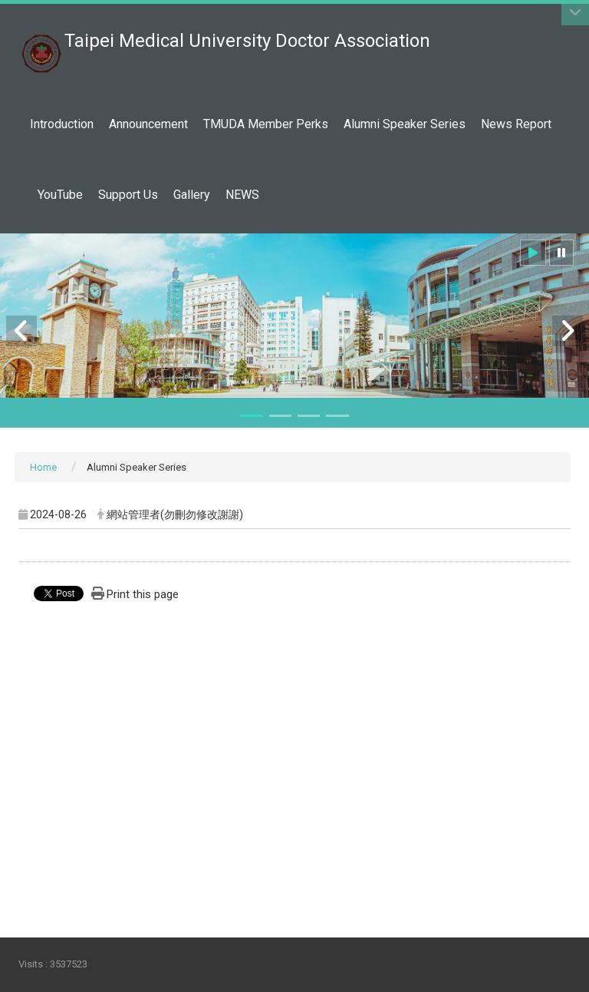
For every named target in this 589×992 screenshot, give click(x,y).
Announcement (148, 124)
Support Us (128, 194)
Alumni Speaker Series (405, 124)
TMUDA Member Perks (265, 124)
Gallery (191, 194)
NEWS (242, 194)
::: (422, 32)
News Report (516, 124)
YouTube (60, 194)
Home (43, 467)
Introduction (62, 124)
